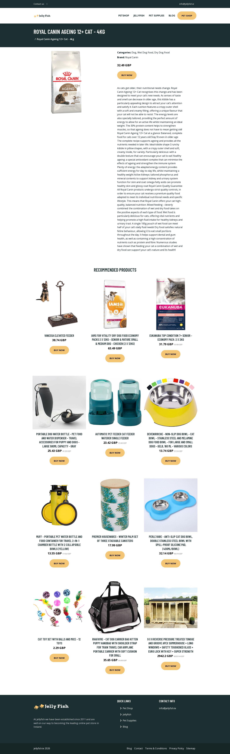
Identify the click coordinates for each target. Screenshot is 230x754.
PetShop (123, 15)
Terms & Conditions (156, 748)
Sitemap (190, 748)
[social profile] (47, 4)
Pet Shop (187, 15)
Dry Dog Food (162, 52)
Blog (172, 15)
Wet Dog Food (145, 52)
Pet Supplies (156, 15)
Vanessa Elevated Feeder (59, 335)
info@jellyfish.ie (186, 3)
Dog (134, 52)
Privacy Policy (176, 748)
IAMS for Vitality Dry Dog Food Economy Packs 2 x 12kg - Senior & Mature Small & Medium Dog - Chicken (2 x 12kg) (115, 339)
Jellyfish (138, 15)
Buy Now (126, 75)
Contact (138, 748)
